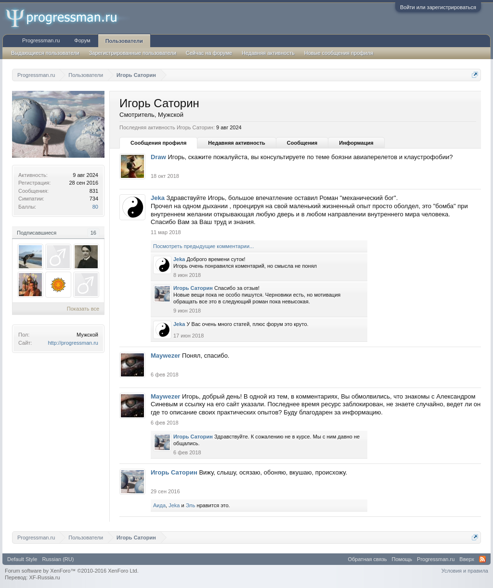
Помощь (402, 559)
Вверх (466, 559)
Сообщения (302, 143)
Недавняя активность (236, 143)
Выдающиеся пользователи (45, 53)
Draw (158, 157)
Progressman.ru (41, 40)
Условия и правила (464, 571)
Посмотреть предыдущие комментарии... (203, 246)
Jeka (158, 197)
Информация (356, 143)
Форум (82, 40)
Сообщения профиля (158, 143)
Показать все (83, 309)
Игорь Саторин (193, 288)
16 (93, 233)
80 (95, 207)
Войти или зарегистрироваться (438, 7)
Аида (159, 505)
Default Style (22, 559)
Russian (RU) (58, 559)
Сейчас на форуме (209, 53)
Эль (190, 505)
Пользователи (124, 41)
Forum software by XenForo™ (72, 571)
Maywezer (165, 355)
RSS (482, 559)
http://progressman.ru (73, 343)
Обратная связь (367, 559)
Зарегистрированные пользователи (132, 53)
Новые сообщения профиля (338, 53)
